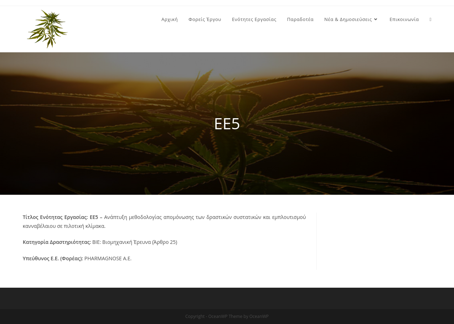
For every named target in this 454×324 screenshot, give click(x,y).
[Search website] (430, 19)
